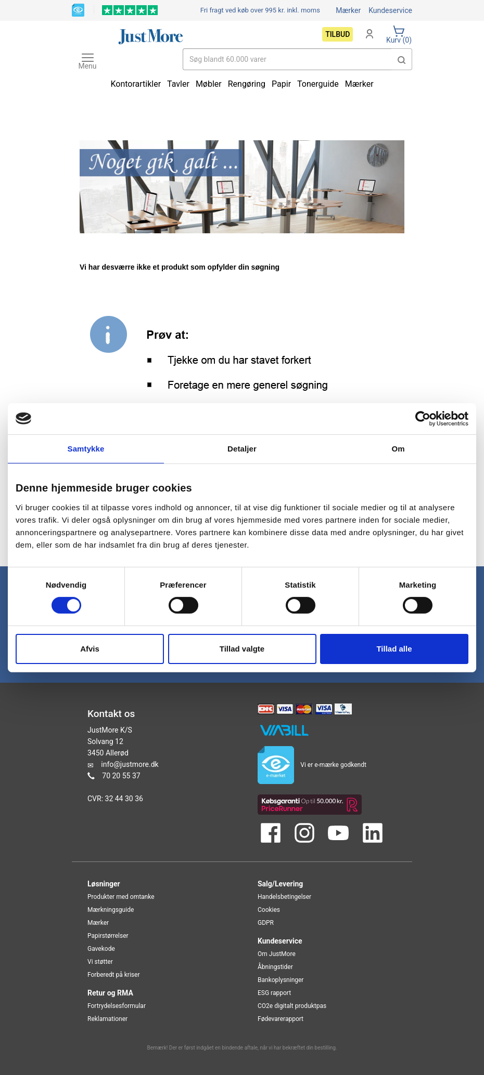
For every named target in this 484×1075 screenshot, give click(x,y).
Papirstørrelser (108, 935)
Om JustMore (277, 954)
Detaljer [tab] (242, 448)
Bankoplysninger (280, 980)
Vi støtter (100, 961)
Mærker (348, 10)
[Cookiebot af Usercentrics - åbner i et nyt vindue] (422, 418)
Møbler (209, 84)
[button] (401, 59)
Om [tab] (397, 448)
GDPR (266, 922)
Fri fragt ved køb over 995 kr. (260, 10)
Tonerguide (318, 84)
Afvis (89, 648)
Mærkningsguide (110, 909)
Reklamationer (107, 1019)
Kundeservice (390, 10)
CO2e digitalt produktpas (292, 1006)
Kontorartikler (135, 84)
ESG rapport (274, 993)
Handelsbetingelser (284, 896)
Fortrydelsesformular (116, 1006)
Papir (281, 84)
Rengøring (246, 84)
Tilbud (337, 34)
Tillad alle (394, 648)
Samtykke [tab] (86, 448)
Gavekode (101, 948)
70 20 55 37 (121, 776)
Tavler (178, 84)
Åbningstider (275, 967)
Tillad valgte (242, 648)
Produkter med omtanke (121, 896)
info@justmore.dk (129, 764)
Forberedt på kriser (113, 974)
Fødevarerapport (280, 1019)
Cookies (269, 909)
